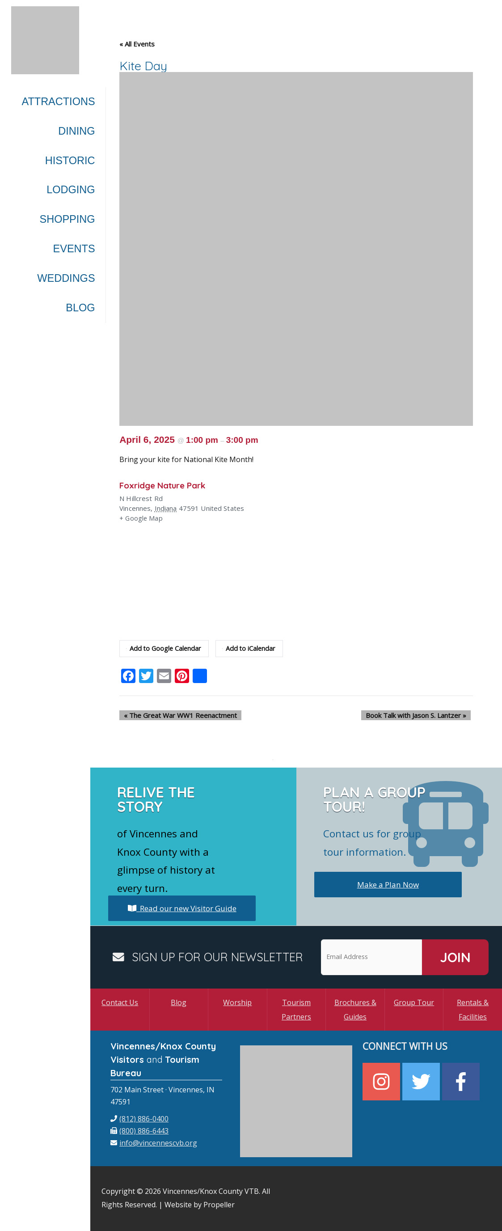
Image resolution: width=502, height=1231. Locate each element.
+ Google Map (141, 518)
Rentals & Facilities (473, 1010)
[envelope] (153, 1143)
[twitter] (422, 1081)
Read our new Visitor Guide (182, 908)
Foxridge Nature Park (166, 485)
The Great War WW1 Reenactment (175, 715)
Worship (237, 1002)
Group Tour (414, 1002)
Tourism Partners (296, 1010)
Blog (178, 1002)
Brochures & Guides (355, 1010)
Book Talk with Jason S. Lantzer (420, 715)
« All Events (137, 43)
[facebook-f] (462, 1081)
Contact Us (119, 1002)
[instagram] (382, 1081)
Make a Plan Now (388, 884)
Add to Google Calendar (164, 648)
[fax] (139, 1131)
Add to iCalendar (251, 648)
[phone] (139, 1119)
